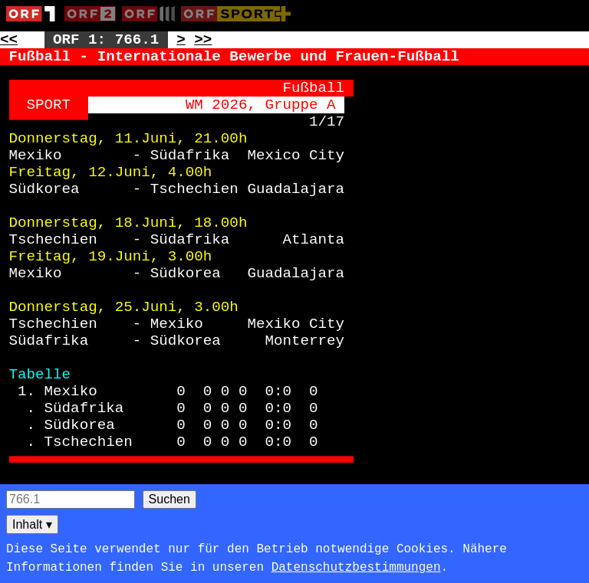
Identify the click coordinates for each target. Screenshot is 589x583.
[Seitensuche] (70, 499)
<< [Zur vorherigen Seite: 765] (9, 39)
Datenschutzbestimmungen (356, 568)
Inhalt (32, 524)
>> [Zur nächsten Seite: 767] (203, 39)
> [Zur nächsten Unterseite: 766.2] (181, 39)
